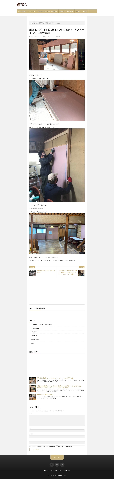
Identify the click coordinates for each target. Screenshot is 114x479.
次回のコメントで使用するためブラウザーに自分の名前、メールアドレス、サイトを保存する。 (51, 446)
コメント (31, 413)
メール (31, 434)
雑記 (32, 343)
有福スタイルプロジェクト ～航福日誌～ (47, 11)
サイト (30, 439)
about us (85, 11)
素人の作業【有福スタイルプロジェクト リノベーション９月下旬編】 (55, 378)
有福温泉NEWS (21, 11)
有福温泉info (70, 11)
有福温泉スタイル (61, 475)
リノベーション (52, 36)
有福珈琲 (62, 11)
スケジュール (31, 11)
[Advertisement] (57, 291)
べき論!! (78, 11)
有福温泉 (58, 36)
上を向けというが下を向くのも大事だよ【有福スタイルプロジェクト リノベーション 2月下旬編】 (67, 272)
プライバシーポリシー (64, 470)
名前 (30, 428)
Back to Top (57, 457)
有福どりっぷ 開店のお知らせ (45, 394)
